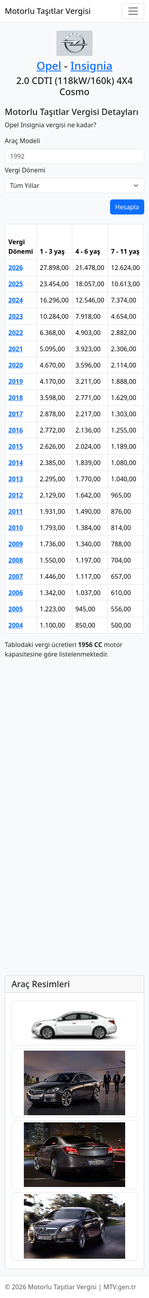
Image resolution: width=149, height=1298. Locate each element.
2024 (15, 300)
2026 (15, 267)
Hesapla (127, 207)
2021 (15, 349)
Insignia (91, 65)
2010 (15, 527)
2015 (15, 446)
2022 (15, 332)
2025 (15, 284)
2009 (15, 544)
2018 (15, 397)
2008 (15, 560)
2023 (15, 316)
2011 (15, 511)
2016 (15, 430)
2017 (15, 414)
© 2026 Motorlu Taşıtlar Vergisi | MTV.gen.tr (70, 1287)
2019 (15, 381)
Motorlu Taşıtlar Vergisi (48, 11)
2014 (15, 462)
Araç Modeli (22, 140)
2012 (15, 495)
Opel (49, 65)
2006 (15, 592)
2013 (15, 479)
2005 (15, 609)
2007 (15, 576)
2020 (15, 365)
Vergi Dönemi (25, 170)
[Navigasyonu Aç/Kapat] (133, 11)
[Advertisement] (74, 739)
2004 (15, 625)
